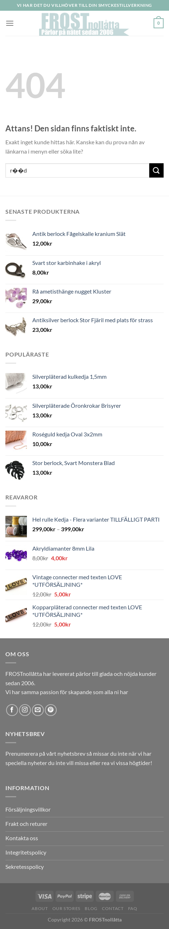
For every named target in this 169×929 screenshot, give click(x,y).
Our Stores (66, 908)
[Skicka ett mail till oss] (38, 710)
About (40, 908)
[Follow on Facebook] (12, 710)
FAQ (132, 908)
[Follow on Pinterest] (51, 710)
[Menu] (9, 23)
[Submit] (156, 170)
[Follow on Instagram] (25, 710)
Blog (91, 908)
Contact (112, 908)
